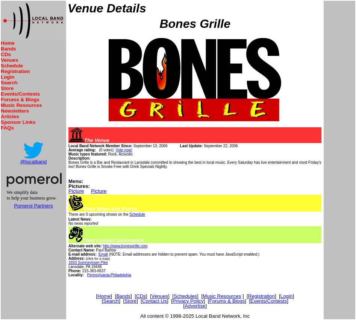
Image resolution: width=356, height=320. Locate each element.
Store (7, 88)
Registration (15, 71)
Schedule (12, 66)
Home (8, 43)
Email (103, 254)
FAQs (7, 128)
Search (9, 82)
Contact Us (154, 301)
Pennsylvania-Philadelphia (109, 275)
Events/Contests (20, 94)
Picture (76, 191)
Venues (9, 60)
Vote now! (124, 150)
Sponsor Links (18, 122)
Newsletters (15, 111)
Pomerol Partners (33, 206)
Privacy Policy (188, 301)
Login (7, 77)
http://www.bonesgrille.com (125, 246)
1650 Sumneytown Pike (88, 263)
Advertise (195, 306)
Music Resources (21, 105)
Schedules (185, 296)
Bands (8, 49)
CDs (6, 54)
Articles (10, 116)
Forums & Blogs (20, 99)
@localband (33, 162)
